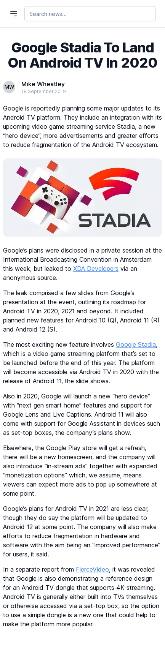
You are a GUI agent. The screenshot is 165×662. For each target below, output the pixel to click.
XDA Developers (96, 268)
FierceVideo (92, 569)
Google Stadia (136, 344)
